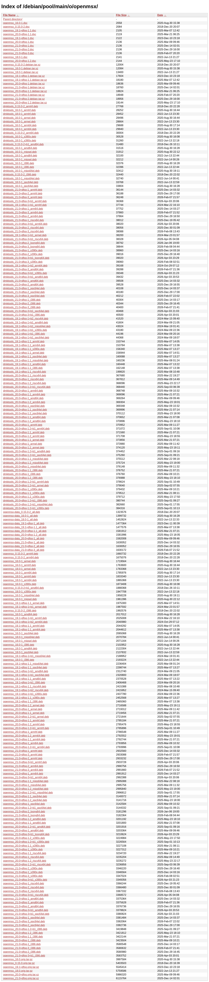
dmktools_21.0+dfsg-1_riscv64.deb (23, 220)
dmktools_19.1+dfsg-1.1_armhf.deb (23, 341)
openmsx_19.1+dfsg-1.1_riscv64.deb (24, 686)
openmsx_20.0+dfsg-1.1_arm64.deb (24, 739)
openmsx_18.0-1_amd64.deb (20, 648)
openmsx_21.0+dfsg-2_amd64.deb (23, 906)
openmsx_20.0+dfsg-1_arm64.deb (23, 743)
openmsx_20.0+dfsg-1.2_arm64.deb (24, 735)
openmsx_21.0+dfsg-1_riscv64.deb (23, 883)
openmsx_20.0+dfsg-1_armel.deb (22, 709)
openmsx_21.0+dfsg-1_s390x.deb (23, 872)
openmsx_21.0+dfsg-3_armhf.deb (22, 754)
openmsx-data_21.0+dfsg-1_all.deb (23, 542)
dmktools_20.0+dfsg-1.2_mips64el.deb (25, 462)
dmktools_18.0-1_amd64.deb (20, 155)
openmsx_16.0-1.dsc (15, 23)
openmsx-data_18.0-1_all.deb (20, 519)
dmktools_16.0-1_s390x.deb (19, 136)
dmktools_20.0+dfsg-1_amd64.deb (23, 398)
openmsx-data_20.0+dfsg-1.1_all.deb (24, 531)
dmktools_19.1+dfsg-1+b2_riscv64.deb (25, 318)
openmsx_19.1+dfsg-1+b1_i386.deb (24, 682)
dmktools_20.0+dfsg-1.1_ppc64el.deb (25, 409)
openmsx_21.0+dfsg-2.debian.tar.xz (24, 98)
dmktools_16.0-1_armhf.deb (19, 110)
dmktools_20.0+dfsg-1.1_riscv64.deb (24, 375)
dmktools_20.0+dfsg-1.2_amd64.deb (24, 421)
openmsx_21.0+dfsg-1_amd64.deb (23, 898)
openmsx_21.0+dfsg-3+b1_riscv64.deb (25, 895)
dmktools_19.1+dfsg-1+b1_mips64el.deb (26, 326)
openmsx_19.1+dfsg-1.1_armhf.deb (24, 625)
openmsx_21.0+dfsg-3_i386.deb (22, 948)
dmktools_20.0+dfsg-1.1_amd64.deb (24, 417)
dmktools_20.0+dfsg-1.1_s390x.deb (24, 493)
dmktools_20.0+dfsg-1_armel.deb (22, 443)
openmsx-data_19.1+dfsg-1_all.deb (23, 523)
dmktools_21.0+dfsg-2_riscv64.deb (23, 227)
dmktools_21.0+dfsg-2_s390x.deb (23, 254)
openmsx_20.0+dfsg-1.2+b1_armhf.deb (26, 728)
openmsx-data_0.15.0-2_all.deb (21, 512)
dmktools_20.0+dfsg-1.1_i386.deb (23, 470)
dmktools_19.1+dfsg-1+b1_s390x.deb (25, 330)
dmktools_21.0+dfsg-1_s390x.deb (23, 250)
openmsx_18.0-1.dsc (15, 57)
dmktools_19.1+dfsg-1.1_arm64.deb (24, 345)
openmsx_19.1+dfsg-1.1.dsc (19, 30)
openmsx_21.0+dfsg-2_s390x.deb (23, 868)
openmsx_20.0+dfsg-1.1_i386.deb (23, 936)
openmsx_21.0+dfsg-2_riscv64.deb (23, 887)
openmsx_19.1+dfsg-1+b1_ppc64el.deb (26, 675)
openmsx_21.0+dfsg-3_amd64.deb (23, 902)
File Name (9, 15)
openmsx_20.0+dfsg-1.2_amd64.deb (24, 819)
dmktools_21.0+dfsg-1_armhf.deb (22, 189)
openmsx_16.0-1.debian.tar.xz (20, 68)
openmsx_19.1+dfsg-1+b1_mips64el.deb (27, 656)
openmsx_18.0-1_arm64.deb (20, 580)
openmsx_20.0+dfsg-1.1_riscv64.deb (24, 853)
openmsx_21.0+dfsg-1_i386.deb (22, 944)
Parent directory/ (12, 19)
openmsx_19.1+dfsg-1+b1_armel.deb (25, 606)
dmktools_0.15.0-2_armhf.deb (20, 106)
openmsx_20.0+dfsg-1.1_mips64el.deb (25, 781)
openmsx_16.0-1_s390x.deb (19, 584)
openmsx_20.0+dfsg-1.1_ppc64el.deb (25, 796)
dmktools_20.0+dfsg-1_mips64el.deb (24, 466)
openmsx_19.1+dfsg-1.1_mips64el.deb (25, 663)
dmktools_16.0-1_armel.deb (19, 117)
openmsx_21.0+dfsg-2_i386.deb (22, 951)
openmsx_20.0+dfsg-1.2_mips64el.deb (25, 788)
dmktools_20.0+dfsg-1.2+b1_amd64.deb (26, 451)
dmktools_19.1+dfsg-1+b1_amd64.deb (25, 322)
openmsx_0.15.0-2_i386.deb (19, 610)
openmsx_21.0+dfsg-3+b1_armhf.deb (25, 762)
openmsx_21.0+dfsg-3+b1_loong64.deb (26, 834)
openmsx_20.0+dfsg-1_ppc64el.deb (24, 803)
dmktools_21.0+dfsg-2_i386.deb (21, 303)
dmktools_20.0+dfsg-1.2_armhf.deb (23, 436)
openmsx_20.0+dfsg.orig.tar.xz (21, 974)
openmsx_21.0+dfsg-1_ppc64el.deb (24, 917)
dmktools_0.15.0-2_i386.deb (19, 174)
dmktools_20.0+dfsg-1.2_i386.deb (23, 477)
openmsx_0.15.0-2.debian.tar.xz (21, 64)
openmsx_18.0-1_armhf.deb (19, 576)
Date (160, 15)
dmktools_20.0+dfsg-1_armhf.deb (22, 424)
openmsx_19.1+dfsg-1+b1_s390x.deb (25, 694)
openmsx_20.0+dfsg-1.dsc (18, 42)
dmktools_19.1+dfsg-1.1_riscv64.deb (24, 371)
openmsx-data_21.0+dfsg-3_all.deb (23, 550)
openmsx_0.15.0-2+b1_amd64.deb (23, 587)
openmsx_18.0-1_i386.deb (18, 659)
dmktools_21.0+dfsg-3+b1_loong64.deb (26, 258)
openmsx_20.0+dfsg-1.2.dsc (19, 61)
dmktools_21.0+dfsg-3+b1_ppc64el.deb (26, 311)
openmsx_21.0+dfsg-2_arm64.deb (23, 766)
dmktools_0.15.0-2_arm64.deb (21, 132)
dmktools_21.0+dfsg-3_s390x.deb (23, 261)
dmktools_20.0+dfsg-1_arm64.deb (23, 390)
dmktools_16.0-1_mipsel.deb (20, 151)
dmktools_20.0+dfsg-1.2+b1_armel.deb (26, 485)
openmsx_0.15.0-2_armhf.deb (20, 553)
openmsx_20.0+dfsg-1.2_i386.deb (23, 932)
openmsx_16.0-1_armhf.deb (19, 565)
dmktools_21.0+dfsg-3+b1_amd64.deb (25, 277)
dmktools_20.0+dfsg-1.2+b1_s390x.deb (26, 508)
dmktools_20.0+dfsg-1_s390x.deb (23, 489)
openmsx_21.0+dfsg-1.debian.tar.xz (24, 87)
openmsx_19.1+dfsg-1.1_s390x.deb (24, 697)
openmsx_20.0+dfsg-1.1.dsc (19, 34)
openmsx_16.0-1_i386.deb (18, 644)
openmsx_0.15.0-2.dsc (16, 26)
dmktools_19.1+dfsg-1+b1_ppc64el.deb (26, 337)
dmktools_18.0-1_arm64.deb (19, 129)
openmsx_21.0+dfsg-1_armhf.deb (22, 750)
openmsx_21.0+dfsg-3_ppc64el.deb (24, 921)
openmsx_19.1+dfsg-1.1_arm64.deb (24, 629)
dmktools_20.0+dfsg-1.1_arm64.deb (24, 394)
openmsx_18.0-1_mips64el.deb (21, 637)
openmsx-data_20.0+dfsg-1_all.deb (23, 538)
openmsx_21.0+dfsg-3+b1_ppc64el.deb (26, 914)
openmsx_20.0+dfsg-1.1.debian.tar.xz (25, 91)
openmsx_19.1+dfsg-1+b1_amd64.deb (25, 671)
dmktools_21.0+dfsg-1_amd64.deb (23, 280)
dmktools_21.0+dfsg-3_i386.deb (21, 307)
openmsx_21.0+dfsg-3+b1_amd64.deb (25, 910)
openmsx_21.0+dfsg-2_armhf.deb (22, 758)
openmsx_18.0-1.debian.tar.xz (20, 72)
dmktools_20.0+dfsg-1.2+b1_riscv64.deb (26, 387)
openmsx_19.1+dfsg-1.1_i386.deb (23, 701)
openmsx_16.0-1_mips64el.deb (21, 595)
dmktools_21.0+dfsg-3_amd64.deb (23, 269)
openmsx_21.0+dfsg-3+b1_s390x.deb (25, 879)
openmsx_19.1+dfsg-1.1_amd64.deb (24, 678)
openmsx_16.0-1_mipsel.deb (20, 599)
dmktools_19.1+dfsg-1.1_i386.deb (23, 368)
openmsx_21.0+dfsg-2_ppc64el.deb (24, 925)
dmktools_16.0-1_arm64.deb (19, 125)
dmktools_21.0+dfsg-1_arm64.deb (23, 208)
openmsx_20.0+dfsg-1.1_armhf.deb (24, 720)
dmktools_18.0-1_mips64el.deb (21, 178)
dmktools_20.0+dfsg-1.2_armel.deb (23, 447)
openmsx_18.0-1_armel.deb (19, 569)
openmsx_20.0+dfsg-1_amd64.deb (23, 830)
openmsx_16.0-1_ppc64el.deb (20, 633)
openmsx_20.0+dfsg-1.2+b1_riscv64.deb (27, 864)
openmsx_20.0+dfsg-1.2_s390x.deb (24, 838)
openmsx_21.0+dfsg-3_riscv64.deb (23, 891)
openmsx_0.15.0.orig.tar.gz (19, 963)
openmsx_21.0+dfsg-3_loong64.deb (24, 815)
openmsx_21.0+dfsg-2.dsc (18, 49)
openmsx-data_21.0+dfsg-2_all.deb (23, 546)
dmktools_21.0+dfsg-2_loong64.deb (24, 242)
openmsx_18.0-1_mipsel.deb (20, 640)
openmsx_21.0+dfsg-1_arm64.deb (23, 773)
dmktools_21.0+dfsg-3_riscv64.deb (23, 231)
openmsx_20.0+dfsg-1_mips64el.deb (24, 785)
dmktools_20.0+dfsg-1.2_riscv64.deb (24, 383)
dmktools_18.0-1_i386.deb (18, 167)
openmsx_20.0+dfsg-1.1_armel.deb (23, 713)
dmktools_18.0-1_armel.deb (19, 121)
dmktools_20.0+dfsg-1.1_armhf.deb (23, 432)
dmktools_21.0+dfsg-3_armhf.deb (22, 197)
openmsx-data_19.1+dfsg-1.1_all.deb (24, 527)
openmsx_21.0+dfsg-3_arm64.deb (23, 769)
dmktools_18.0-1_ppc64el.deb (20, 182)
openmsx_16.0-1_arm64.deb (20, 572)
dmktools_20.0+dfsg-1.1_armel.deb (23, 440)
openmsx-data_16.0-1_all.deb (20, 515)
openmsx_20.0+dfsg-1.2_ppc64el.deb (25, 800)
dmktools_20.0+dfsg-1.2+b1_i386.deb (25, 500)
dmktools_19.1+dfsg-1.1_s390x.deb (24, 349)
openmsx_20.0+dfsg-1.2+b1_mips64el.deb (28, 792)
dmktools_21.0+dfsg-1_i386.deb (21, 299)
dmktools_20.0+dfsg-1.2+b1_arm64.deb (26, 428)
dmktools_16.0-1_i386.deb (18, 163)
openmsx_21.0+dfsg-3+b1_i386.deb (24, 955)
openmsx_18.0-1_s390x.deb (19, 591)
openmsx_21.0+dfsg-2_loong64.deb (24, 811)
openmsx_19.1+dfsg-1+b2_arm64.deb (25, 621)
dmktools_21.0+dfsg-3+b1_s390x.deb (25, 273)
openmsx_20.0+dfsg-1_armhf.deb (22, 732)
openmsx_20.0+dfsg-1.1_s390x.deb (24, 845)
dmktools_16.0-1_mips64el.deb (21, 170)
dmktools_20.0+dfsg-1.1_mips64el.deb (25, 458)
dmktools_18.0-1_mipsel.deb (20, 159)
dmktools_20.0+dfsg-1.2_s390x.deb (24, 496)
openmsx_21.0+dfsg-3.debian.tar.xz (24, 95)
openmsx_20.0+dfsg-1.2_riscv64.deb (24, 860)
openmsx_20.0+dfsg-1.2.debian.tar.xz (25, 102)
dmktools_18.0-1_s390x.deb (19, 140)
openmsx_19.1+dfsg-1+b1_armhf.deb (25, 618)
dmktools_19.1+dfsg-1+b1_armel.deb (24, 235)
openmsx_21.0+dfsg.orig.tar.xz (21, 978)
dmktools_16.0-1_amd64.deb (20, 148)
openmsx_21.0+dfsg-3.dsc (18, 53)
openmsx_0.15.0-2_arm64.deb (21, 557)
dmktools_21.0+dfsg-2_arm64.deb (23, 216)
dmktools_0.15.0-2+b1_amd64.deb (23, 144)
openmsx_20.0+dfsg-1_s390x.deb (23, 849)
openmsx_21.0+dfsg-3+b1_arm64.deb (25, 777)
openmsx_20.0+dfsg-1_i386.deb (22, 940)
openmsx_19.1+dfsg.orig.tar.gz (21, 967)
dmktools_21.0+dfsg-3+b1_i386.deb (24, 314)
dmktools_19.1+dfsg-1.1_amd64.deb (24, 364)
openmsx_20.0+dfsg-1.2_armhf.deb (24, 724)
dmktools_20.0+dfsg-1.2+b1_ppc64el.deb (27, 455)
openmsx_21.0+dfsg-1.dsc (18, 45)
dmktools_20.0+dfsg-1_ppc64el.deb (24, 406)
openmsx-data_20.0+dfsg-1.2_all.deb (24, 534)
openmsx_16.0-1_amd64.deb (20, 614)
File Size (121, 15)
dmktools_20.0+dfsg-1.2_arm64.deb (24, 402)
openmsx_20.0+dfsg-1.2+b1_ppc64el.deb (27, 807)
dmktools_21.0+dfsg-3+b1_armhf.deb (25, 201)
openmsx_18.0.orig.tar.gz (18, 970)
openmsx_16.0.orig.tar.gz (18, 959)
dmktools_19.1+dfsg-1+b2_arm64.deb (25, 265)
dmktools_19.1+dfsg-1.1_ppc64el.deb (25, 356)
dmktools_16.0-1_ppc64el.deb (20, 186)
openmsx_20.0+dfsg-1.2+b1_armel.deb (26, 716)
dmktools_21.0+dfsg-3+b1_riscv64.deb (25, 239)
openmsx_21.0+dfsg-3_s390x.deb (23, 876)
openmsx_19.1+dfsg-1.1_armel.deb (23, 603)
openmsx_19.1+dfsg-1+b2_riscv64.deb (25, 690)
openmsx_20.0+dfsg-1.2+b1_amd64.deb (26, 826)
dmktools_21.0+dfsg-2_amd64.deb (23, 284)
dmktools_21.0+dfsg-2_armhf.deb (22, 193)
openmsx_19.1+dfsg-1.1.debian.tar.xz (25, 79)
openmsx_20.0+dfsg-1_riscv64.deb (23, 857)
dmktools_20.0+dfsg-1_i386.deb (21, 474)
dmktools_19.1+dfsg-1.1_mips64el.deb (25, 360)
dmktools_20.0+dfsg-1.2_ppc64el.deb (25, 413)
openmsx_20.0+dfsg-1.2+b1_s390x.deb (26, 841)
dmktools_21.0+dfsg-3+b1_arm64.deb (25, 224)
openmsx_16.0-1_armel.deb (19, 561)
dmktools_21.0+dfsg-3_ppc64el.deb (24, 295)
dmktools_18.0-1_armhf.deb (19, 113)
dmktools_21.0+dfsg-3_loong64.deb (24, 246)
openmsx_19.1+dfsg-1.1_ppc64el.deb (25, 667)
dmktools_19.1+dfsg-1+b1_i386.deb (24, 333)
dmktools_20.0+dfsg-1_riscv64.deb (23, 379)
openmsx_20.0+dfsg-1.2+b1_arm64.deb (26, 747)
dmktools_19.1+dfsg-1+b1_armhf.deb (25, 205)
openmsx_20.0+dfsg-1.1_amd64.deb (24, 822)
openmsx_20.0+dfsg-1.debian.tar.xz (24, 83)
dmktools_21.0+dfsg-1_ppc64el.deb (24, 288)
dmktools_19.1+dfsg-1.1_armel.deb (23, 352)
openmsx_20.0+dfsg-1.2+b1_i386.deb (25, 929)
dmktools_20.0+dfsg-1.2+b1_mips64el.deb (28, 504)
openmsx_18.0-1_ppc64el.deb (20, 652)
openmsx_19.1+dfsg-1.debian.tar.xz (24, 76)
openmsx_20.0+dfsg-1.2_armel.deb (23, 705)
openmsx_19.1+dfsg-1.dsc (18, 38)
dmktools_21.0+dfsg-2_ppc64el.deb (24, 292)
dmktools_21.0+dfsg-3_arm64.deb (23, 212)
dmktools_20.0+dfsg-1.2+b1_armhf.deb (26, 481)
